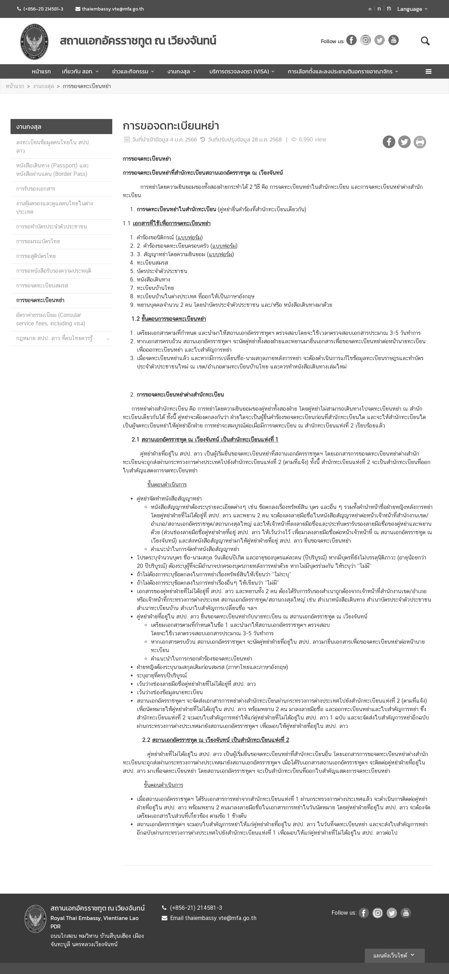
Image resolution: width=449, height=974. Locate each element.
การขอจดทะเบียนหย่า (87, 86)
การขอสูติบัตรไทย (36, 256)
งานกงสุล (182, 71)
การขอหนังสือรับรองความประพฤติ (53, 270)
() (189, 237)
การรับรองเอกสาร (35, 188)
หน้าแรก (41, 71)
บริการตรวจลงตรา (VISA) (243, 71)
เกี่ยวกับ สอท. (81, 71)
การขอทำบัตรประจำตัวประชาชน (51, 226)
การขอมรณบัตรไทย (38, 241)
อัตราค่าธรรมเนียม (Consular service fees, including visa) (50, 319)
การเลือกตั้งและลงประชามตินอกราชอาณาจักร (344, 71)
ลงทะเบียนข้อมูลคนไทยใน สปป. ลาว (53, 146)
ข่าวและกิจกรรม (134, 71)
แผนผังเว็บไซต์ (394, 954)
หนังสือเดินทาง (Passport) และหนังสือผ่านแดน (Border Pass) (52, 169)
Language (413, 9)
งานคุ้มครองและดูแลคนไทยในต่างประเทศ (54, 207)
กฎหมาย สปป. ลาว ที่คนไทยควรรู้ (54, 338)
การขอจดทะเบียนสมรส (42, 285)
